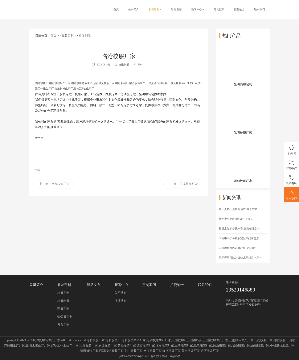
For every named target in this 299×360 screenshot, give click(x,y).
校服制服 (85, 35)
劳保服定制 (64, 316)
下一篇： (182, 184)
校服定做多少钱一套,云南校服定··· (239, 228)
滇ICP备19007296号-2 (131, 356)
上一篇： (54, 184)
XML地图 (150, 356)
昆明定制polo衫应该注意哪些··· (237, 218)
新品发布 (176, 9)
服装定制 (155, 9)
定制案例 (219, 9)
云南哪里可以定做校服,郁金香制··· (239, 248)
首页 (116, 9)
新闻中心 (197, 9)
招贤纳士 (239, 9)
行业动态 (120, 300)
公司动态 (120, 292)
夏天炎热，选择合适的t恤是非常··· (239, 209)
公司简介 (133, 9)
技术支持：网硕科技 (168, 356)
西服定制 (63, 308)
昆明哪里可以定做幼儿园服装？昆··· (240, 257)
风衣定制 (63, 324)
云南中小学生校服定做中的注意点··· (240, 238)
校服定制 (63, 292)
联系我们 (259, 9)
